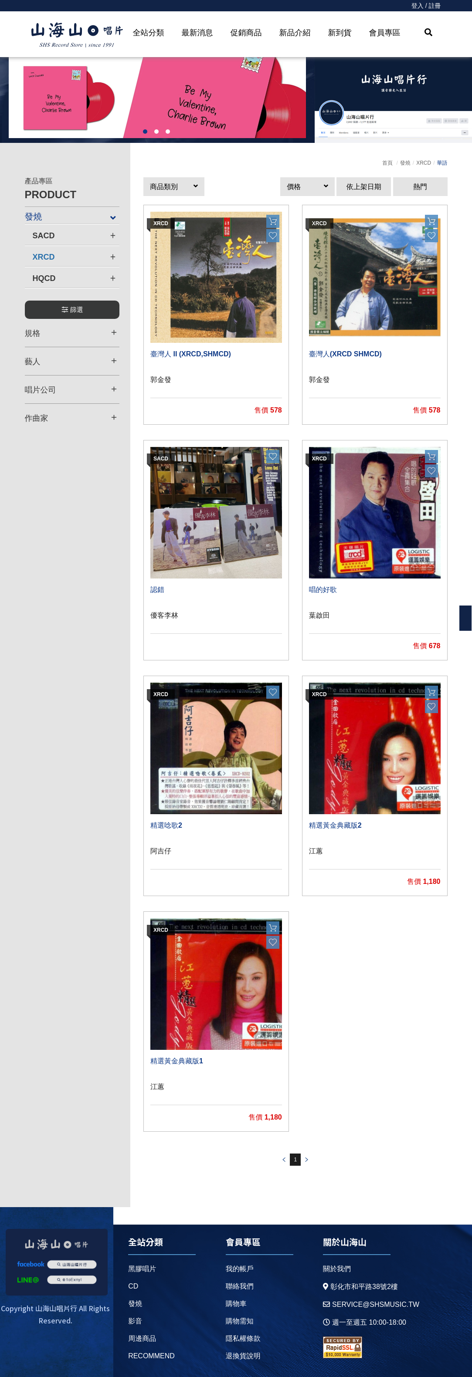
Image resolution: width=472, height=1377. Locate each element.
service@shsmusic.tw (371, 1304)
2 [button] (156, 131)
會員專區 (385, 32)
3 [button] (168, 131)
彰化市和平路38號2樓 (360, 1286)
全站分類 (148, 32)
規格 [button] (71, 332)
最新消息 (197, 32)
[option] (157, 97)
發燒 (405, 163)
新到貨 (340, 32)
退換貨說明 (243, 1356)
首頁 (387, 163)
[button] (173, 186)
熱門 (420, 186)
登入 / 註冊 (426, 5)
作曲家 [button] (71, 417)
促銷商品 (246, 32)
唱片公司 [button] (71, 389)
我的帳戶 (240, 1268)
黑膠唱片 (142, 1268)
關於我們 (337, 1268)
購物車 (236, 1303)
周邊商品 (142, 1338)
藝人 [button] (71, 361)
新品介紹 (295, 32)
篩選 (72, 309)
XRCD (423, 163)
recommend (151, 1356)
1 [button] (145, 131)
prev (284, 1160)
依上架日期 (363, 186)
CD (133, 1286)
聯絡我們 (240, 1286)
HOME (77, 35)
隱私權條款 (243, 1338)
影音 (135, 1321)
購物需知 (240, 1321)
